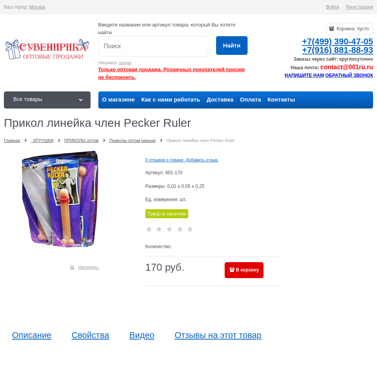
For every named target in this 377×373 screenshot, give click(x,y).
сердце (125, 63)
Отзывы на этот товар (218, 335)
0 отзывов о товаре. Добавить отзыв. (182, 160)
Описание (31, 335)
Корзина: (352, 29)
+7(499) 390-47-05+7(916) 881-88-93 (337, 46)
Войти (332, 7)
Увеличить (88, 267)
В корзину (247, 270)
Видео (141, 335)
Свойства (90, 335)
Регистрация (359, 7)
